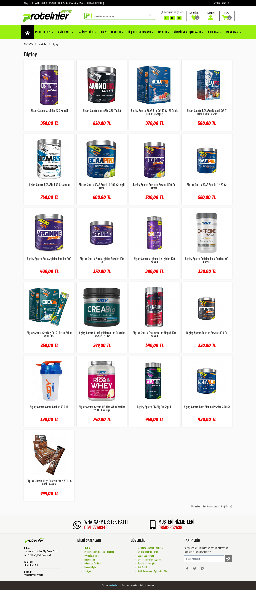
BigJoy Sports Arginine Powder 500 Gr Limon (154, 186)
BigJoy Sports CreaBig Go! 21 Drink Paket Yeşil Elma (49, 334)
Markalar (233, 32)
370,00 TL (154, 123)
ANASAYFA (28, 44)
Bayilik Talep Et (221, 3)
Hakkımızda (89, 559)
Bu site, (105, 585)
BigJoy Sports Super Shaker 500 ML (49, 407)
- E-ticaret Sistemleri (130, 585)
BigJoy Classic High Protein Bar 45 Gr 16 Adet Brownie (49, 482)
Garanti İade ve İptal (147, 563)
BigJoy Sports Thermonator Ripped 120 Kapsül (154, 334)
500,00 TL (207, 123)
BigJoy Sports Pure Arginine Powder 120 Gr (102, 260)
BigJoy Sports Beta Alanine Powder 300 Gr (206, 407)
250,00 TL (49, 345)
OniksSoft (114, 585)
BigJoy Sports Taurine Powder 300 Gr (206, 333)
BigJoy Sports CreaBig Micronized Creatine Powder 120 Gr (101, 334)
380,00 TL (154, 271)
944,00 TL (49, 493)
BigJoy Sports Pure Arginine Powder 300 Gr (49, 260)
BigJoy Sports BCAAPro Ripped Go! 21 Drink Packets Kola (206, 112)
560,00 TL (207, 197)
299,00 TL (102, 345)
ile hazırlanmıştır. (147, 585)
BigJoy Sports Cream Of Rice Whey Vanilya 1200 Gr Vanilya (102, 408)
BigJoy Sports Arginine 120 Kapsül (49, 110)
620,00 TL (102, 123)
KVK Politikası (144, 567)
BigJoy (55, 44)
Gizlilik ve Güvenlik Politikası (150, 548)
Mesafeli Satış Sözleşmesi (149, 559)
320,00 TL (207, 345)
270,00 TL (102, 271)
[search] (119, 16)
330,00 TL (207, 271)
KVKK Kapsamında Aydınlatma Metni (153, 571)
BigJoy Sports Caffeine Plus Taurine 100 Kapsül (206, 260)
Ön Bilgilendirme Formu (148, 551)
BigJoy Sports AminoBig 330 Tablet (101, 110)
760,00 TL (49, 197)
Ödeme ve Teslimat (92, 563)
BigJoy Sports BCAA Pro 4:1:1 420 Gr (207, 185)
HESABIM (210, 15)
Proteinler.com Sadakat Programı (99, 551)
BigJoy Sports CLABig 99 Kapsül (154, 407)
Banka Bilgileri (90, 567)
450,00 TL (154, 419)
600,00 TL (102, 197)
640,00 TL (154, 345)
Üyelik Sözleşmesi (146, 555)
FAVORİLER (194, 15)
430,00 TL (49, 271)
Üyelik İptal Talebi (92, 555)
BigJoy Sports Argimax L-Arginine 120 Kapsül (154, 260)
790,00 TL (102, 419)
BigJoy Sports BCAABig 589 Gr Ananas (49, 185)
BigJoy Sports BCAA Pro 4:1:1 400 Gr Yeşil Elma (102, 186)
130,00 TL (49, 419)
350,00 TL (49, 123)
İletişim (87, 571)
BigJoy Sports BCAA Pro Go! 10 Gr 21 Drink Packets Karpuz (154, 112)
